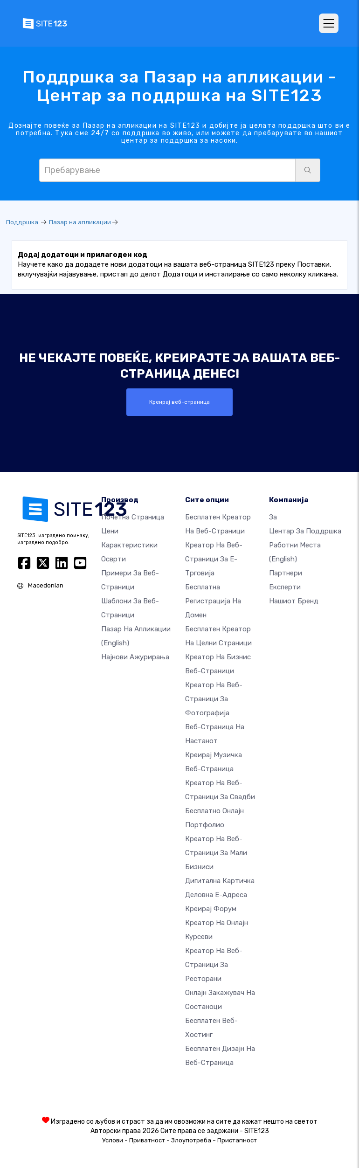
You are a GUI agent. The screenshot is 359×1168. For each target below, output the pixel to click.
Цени (109, 530)
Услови (112, 1139)
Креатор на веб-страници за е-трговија (213, 558)
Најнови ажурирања (135, 656)
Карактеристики (129, 544)
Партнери (285, 572)
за (273, 516)
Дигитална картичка (220, 880)
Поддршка (22, 222)
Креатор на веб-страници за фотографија (213, 698)
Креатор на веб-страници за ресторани (213, 964)
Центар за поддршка (305, 530)
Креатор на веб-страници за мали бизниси (216, 852)
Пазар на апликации (80, 222)
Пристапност (237, 1139)
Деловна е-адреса (216, 894)
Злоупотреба (191, 1139)
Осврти (113, 558)
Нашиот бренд (293, 600)
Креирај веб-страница (179, 402)
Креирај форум (210, 908)
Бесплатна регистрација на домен (213, 600)
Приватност (147, 1139)
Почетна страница (132, 516)
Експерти (285, 586)
